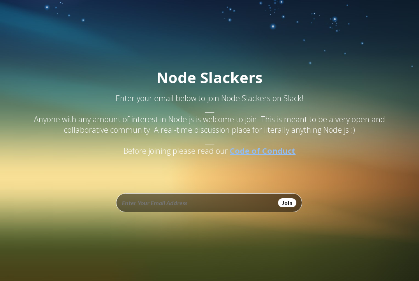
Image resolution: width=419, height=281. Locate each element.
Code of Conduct (263, 151)
